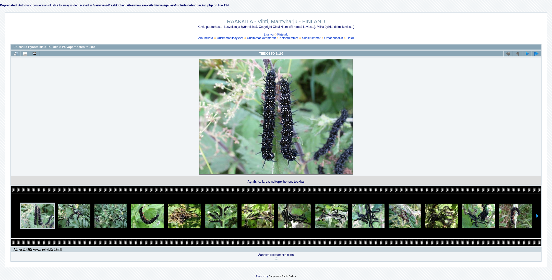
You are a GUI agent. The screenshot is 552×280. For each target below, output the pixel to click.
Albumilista (205, 38)
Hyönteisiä (36, 47)
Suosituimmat (311, 38)
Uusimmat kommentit (261, 38)
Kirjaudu (283, 34)
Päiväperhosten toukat (78, 47)
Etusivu (268, 34)
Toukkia (52, 47)
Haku (350, 38)
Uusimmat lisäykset (230, 38)
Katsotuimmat (289, 38)
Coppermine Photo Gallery (282, 276)
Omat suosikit (333, 38)
